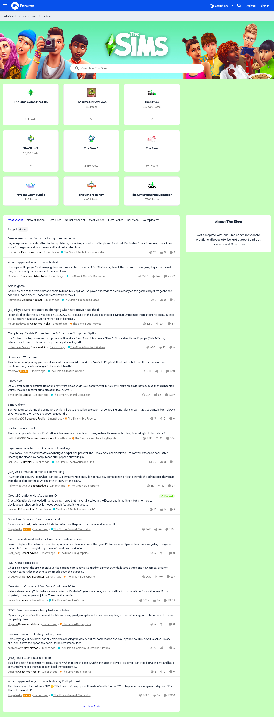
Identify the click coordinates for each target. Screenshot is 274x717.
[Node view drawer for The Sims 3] (31, 165)
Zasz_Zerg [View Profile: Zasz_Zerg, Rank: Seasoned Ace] (14, 553)
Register (250, 5)
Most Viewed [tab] (96, 220)
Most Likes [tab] (54, 220)
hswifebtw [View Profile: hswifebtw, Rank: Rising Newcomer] (14, 252)
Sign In (265, 5)
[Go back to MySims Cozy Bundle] (31, 195)
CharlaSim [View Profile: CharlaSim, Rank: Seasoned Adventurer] (14, 276)
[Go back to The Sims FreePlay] (91, 195)
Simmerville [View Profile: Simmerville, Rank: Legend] (15, 395)
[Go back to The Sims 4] (151, 102)
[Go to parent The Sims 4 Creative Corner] (65, 371)
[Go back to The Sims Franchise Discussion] (151, 195)
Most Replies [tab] (115, 220)
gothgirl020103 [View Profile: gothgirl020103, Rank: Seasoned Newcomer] (17, 438)
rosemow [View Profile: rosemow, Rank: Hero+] (13, 371)
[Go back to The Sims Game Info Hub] (31, 102)
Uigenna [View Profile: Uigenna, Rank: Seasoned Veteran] (13, 624)
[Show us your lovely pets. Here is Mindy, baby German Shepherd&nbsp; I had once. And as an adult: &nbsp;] (91, 524)
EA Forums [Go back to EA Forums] (8, 15)
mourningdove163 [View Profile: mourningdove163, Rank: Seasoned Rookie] (18, 323)
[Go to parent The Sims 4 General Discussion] (85, 276)
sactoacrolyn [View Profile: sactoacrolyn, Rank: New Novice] (15, 648)
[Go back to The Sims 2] (91, 148)
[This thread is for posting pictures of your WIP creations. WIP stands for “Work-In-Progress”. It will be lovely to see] (91, 364)
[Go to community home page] (22, 6)
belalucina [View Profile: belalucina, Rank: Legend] (14, 600)
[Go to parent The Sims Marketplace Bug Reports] (93, 438)
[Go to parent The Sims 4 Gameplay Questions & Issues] (83, 648)
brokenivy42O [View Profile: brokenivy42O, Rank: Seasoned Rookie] (16, 418)
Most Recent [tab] (15, 220)
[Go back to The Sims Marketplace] (91, 102)
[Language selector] (221, 6)
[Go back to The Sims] (152, 148)
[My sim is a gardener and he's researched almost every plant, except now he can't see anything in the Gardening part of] (91, 617)
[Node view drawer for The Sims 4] (152, 119)
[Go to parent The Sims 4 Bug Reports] (84, 324)
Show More (91, 706)
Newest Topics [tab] (36, 220)
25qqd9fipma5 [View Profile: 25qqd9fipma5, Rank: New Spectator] (16, 576)
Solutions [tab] (133, 220)
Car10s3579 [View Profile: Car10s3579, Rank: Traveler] (15, 462)
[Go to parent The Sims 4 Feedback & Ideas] (79, 300)
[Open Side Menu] (5, 6)
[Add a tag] (23, 229)
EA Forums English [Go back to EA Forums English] (27, 15)
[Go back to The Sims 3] (30, 148)
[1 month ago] (51, 252)
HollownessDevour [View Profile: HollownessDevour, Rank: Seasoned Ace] (19, 347)
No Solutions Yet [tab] (75, 220)
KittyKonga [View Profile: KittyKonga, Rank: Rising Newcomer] (14, 300)
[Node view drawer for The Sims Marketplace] (91, 119)
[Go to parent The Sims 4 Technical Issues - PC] (72, 462)
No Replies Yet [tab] (150, 220)
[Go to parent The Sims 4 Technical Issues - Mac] (82, 252)
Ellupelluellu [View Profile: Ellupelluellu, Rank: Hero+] (15, 529)
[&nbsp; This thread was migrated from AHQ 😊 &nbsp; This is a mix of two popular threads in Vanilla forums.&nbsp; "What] (91, 688)
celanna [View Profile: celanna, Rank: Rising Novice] (12, 509)
